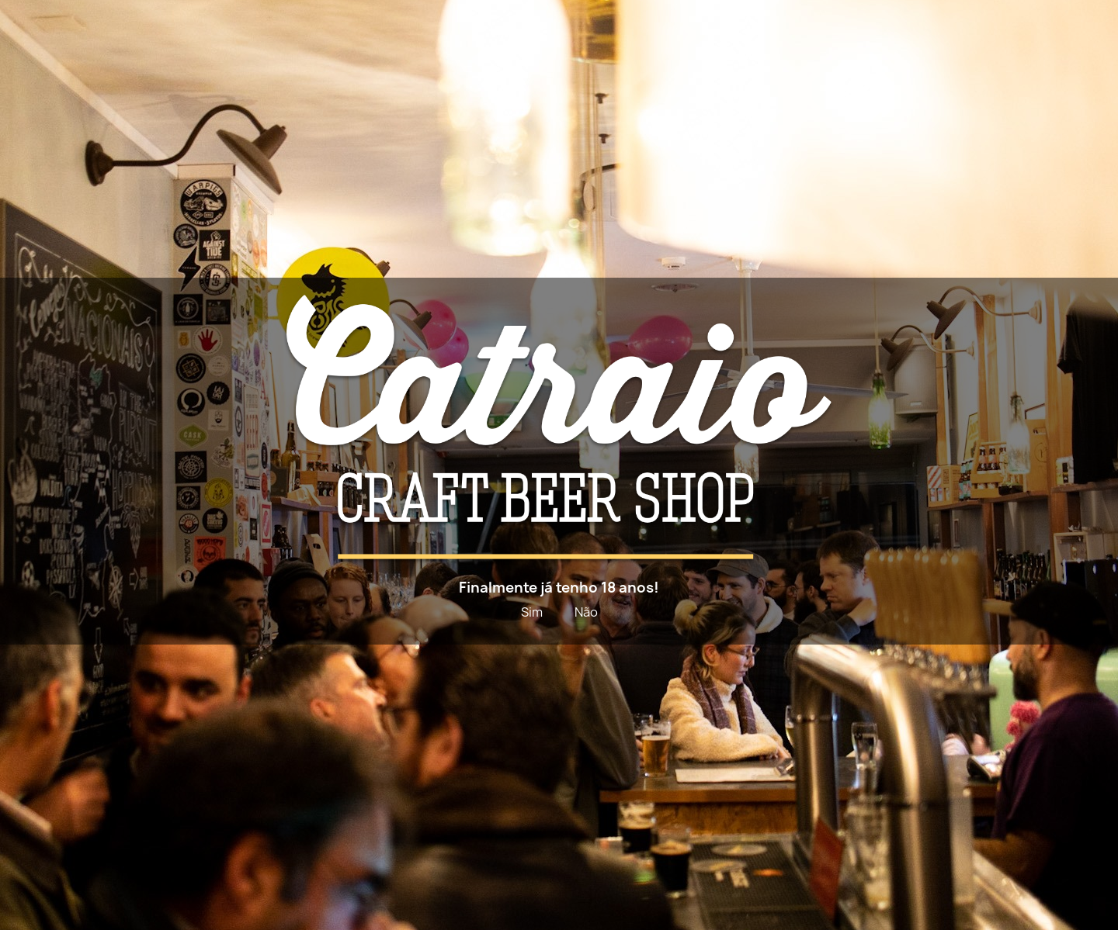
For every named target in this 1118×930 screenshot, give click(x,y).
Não (586, 612)
